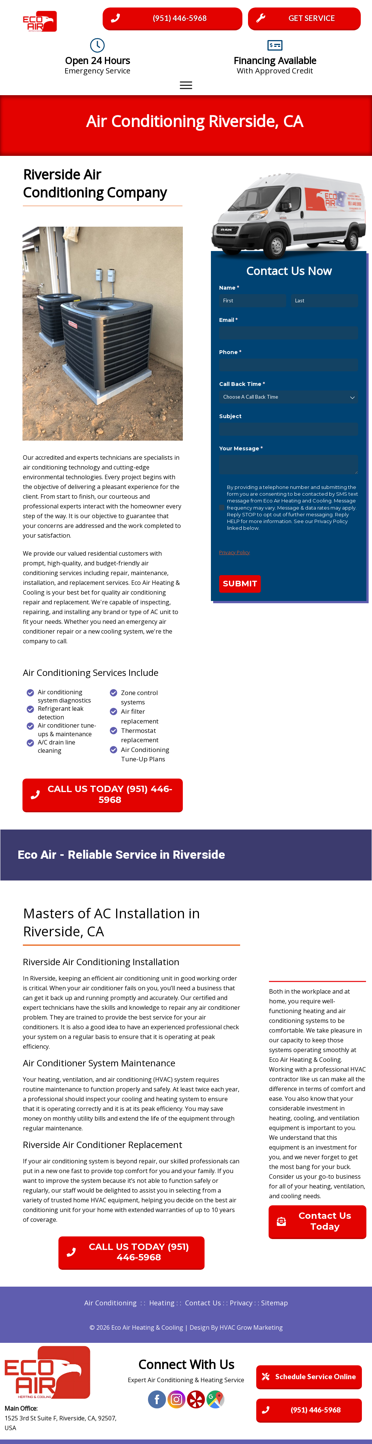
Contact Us (203, 1302)
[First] (252, 300)
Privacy (241, 1302)
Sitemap (274, 1302)
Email (241, 320)
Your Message (253, 449)
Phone (242, 352)
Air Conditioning (110, 1302)
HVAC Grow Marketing (251, 1327)
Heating (162, 1302)
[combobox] (288, 397)
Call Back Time (254, 384)
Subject (230, 416)
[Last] (324, 300)
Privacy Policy (234, 552)
